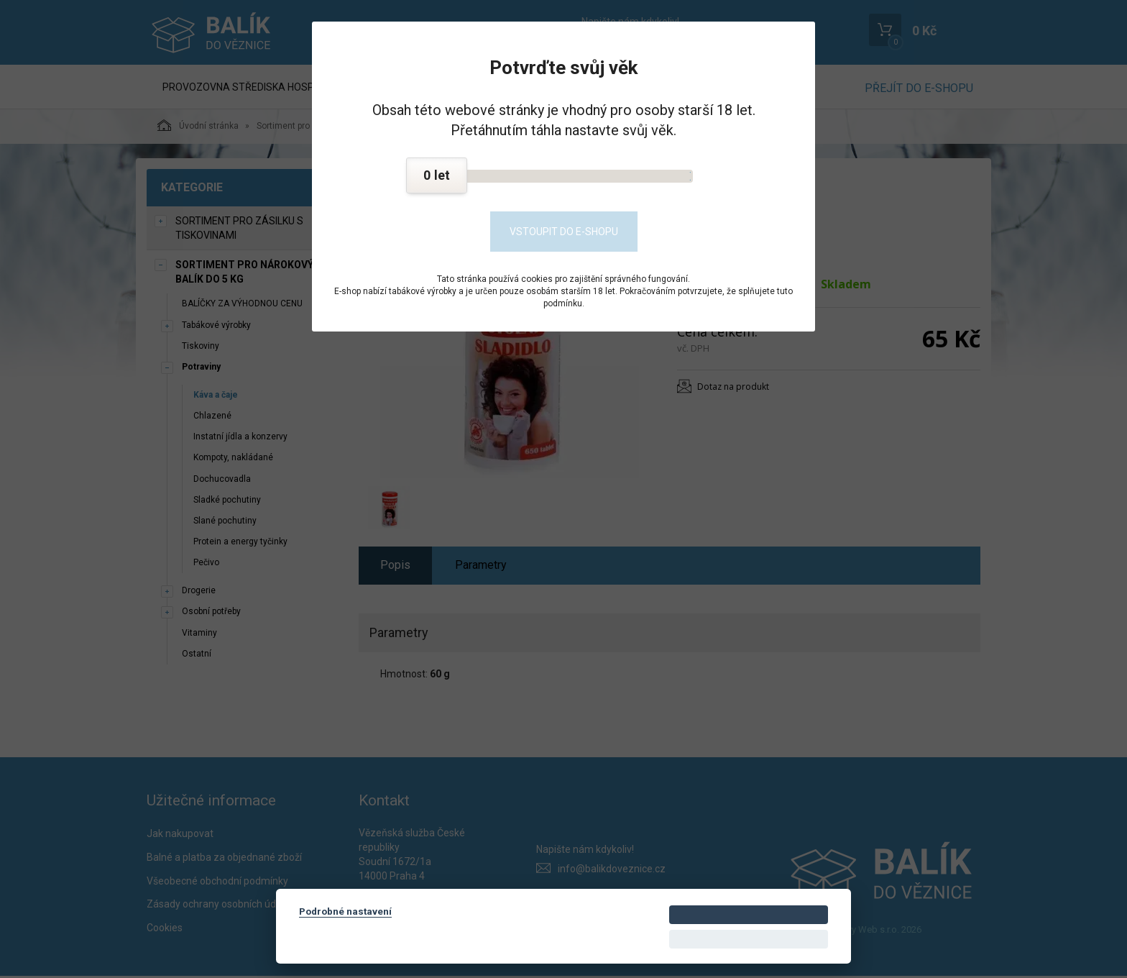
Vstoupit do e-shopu (564, 231)
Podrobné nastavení (345, 911)
